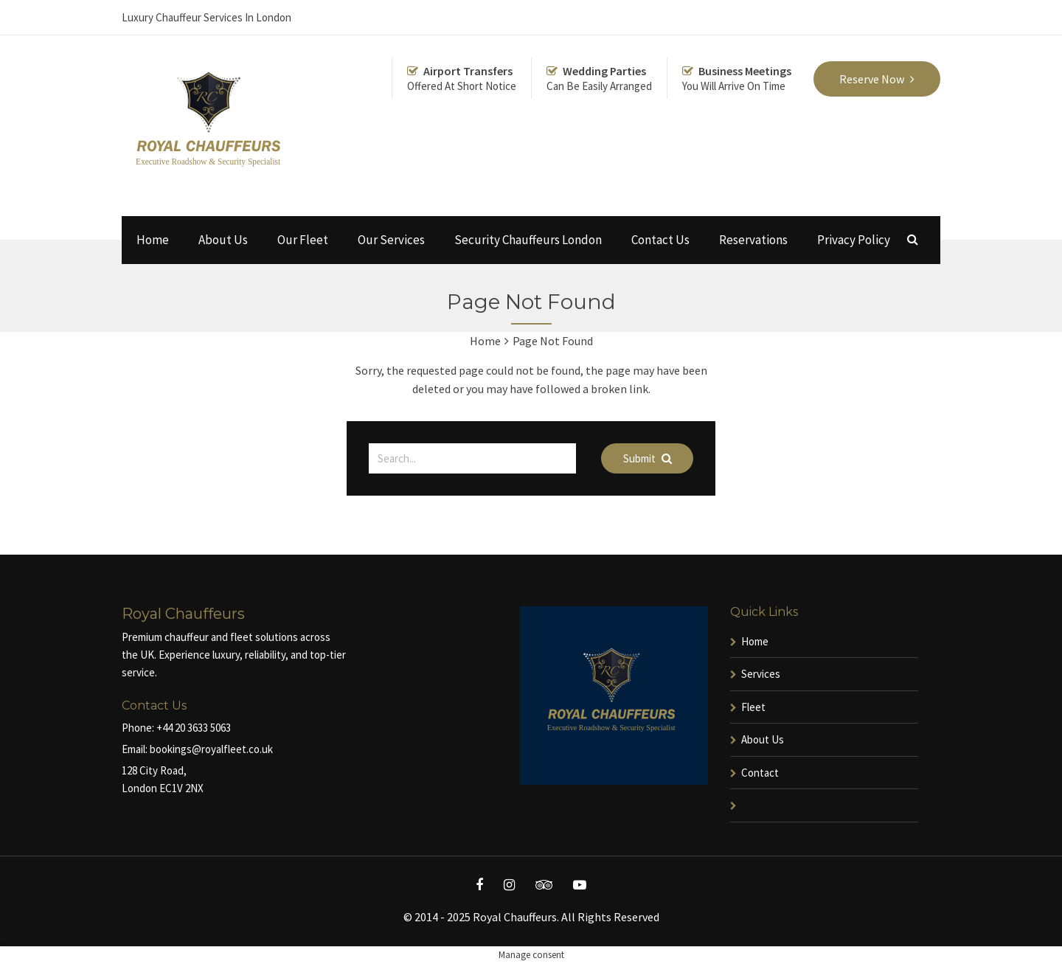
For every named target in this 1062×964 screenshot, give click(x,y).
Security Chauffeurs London (528, 240)
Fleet (753, 707)
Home (152, 240)
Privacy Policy (853, 240)
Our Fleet (302, 240)
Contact (760, 773)
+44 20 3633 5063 (193, 728)
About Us (223, 240)
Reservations (753, 240)
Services (760, 674)
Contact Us (660, 240)
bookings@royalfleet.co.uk (211, 749)
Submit (647, 458)
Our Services (391, 240)
